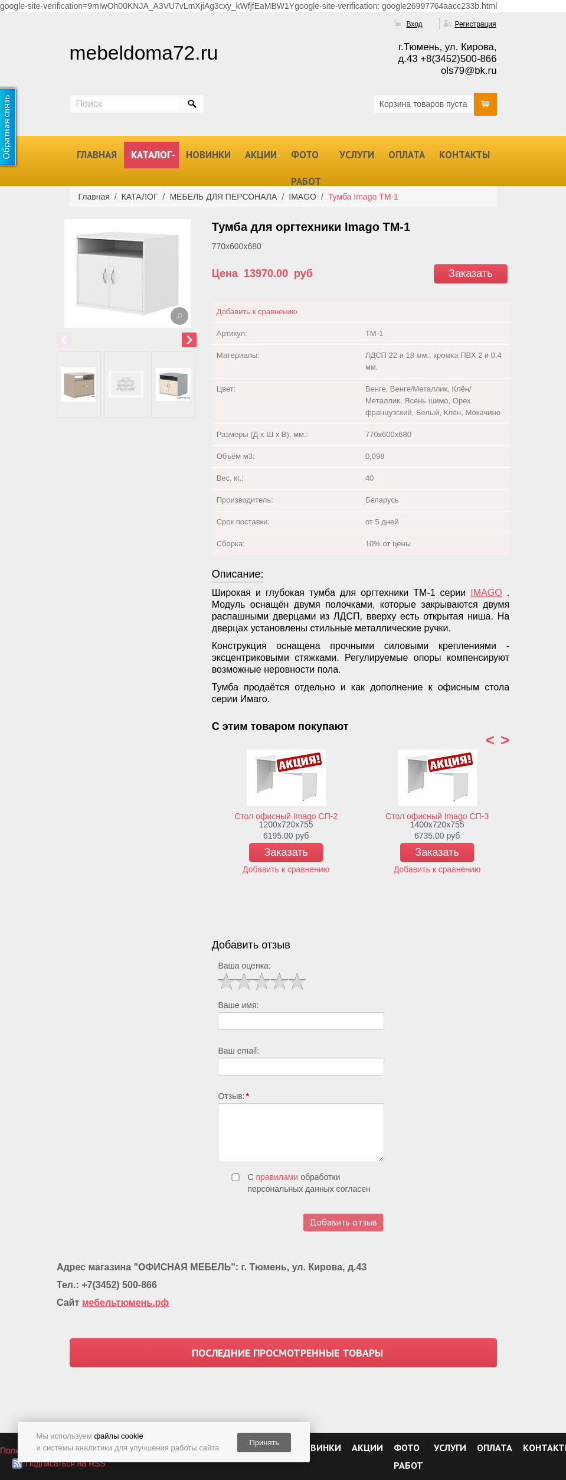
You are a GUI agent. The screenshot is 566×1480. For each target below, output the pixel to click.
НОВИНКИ (208, 154)
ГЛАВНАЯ (97, 154)
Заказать (470, 273)
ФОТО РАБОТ (306, 168)
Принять (265, 1442)
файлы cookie (118, 1436)
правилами (277, 1177)
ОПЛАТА (406, 154)
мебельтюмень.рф (125, 1303)
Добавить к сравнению (257, 311)
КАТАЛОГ (151, 154)
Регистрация (475, 24)
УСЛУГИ (356, 154)
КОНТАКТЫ (464, 154)
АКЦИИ (261, 154)
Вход (414, 24)
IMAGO (486, 593)
